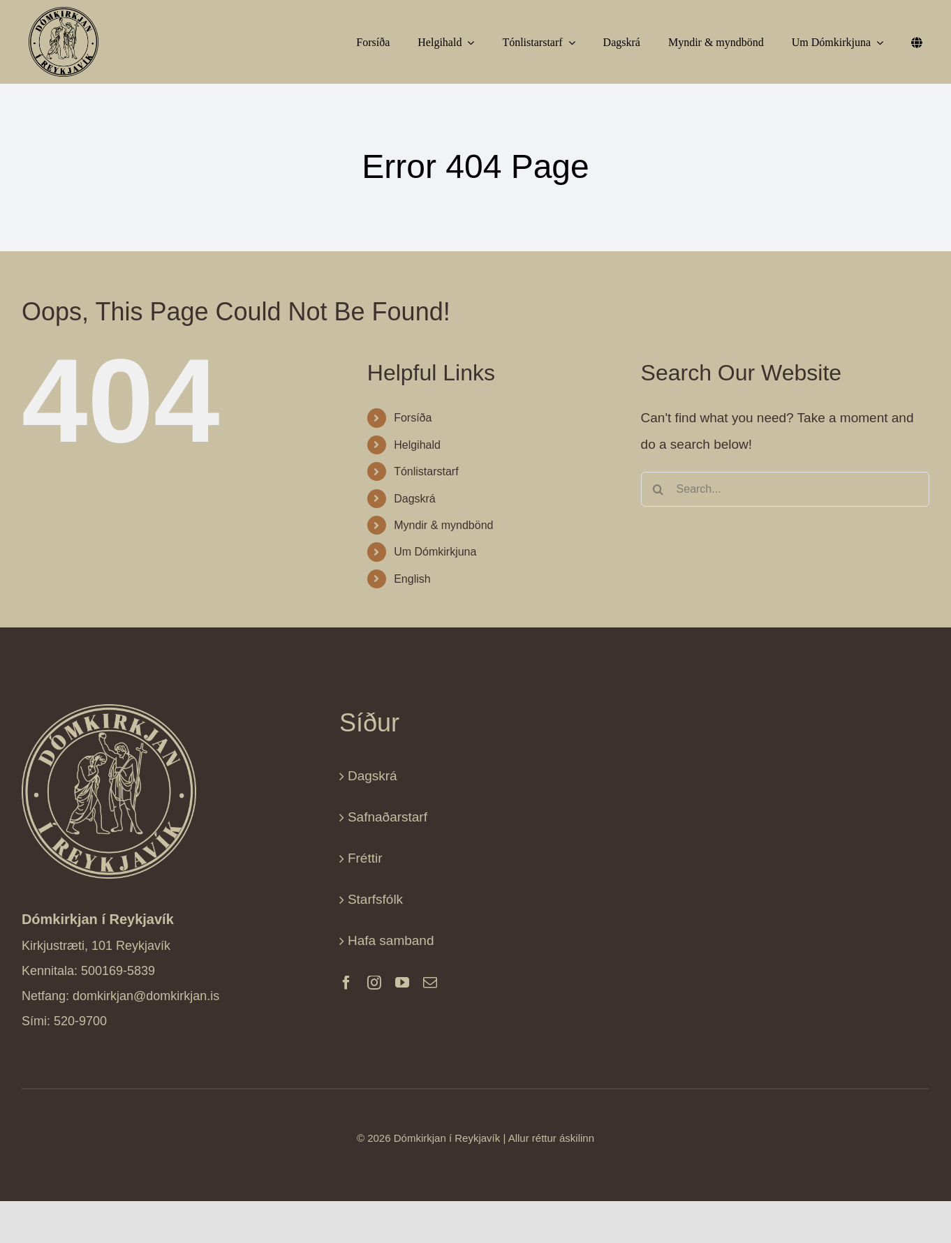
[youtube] (402, 983)
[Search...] (785, 489)
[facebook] (346, 983)
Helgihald (417, 445)
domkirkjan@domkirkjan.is (146, 996)
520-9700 (80, 1021)
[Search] (658, 489)
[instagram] (374, 983)
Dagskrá (415, 499)
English (412, 579)
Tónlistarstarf (426, 471)
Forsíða (413, 418)
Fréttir (365, 858)
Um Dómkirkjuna (435, 552)
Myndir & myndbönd (443, 525)
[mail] (430, 983)
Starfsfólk (375, 899)
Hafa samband (391, 940)
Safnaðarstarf (387, 817)
